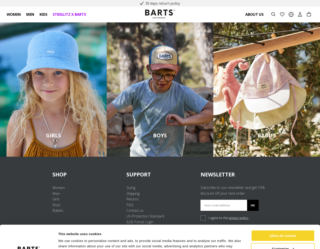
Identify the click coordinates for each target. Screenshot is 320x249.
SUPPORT (159, 174)
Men (56, 193)
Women (58, 187)
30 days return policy (160, 3)
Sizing (130, 187)
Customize (283, 225)
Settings (65, 240)
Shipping (133, 193)
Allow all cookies (283, 212)
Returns (132, 199)
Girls (56, 199)
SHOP (85, 174)
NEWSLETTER (218, 174)
